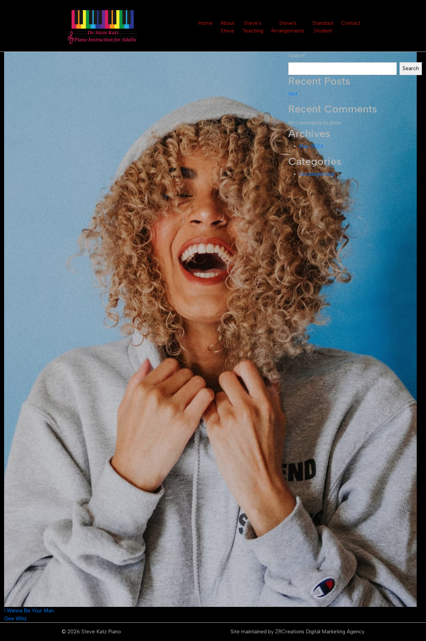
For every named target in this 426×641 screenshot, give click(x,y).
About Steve (227, 27)
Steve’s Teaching (252, 27)
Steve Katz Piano (101, 631)
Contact (351, 23)
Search (296, 55)
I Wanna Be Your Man (29, 610)
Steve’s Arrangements (288, 27)
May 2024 (311, 146)
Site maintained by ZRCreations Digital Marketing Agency (298, 631)
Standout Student (322, 27)
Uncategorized (316, 174)
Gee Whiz (15, 618)
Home (205, 23)
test (292, 94)
